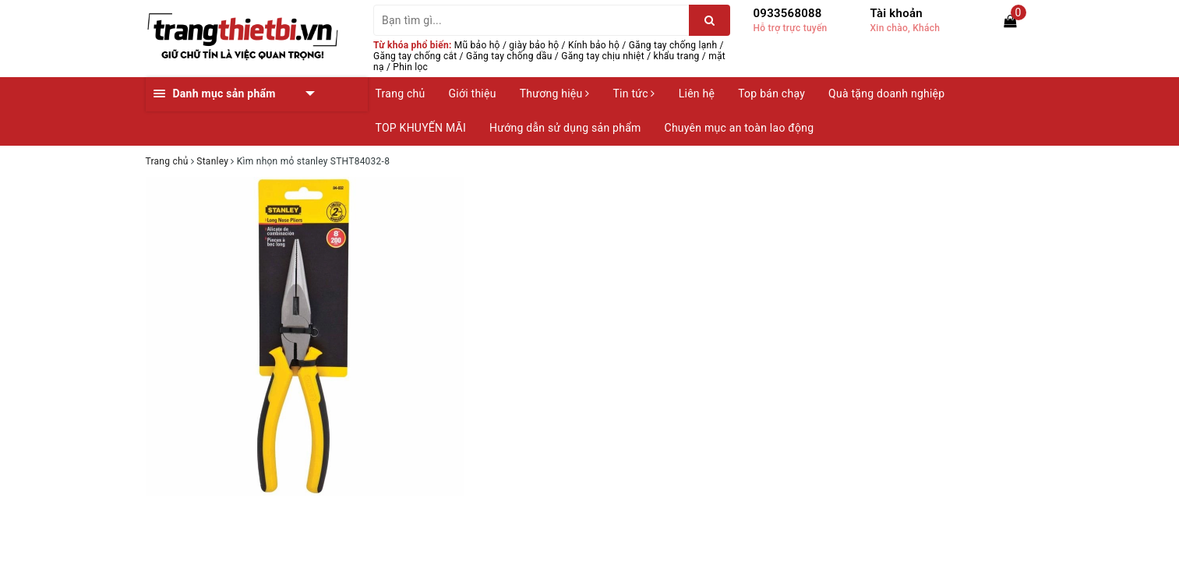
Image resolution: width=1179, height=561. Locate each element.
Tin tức (633, 93)
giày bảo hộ (534, 45)
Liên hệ (697, 93)
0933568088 (788, 13)
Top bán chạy (771, 93)
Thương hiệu (555, 93)
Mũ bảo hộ (477, 45)
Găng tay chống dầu (509, 56)
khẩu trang (677, 56)
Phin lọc (410, 67)
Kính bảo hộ (594, 45)
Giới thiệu (472, 93)
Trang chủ (400, 93)
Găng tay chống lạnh (673, 45)
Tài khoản (896, 13)
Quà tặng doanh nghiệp (886, 93)
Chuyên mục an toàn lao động (739, 128)
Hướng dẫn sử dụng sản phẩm (565, 128)
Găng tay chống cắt (415, 56)
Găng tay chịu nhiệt (602, 56)
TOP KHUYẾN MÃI (421, 128)
